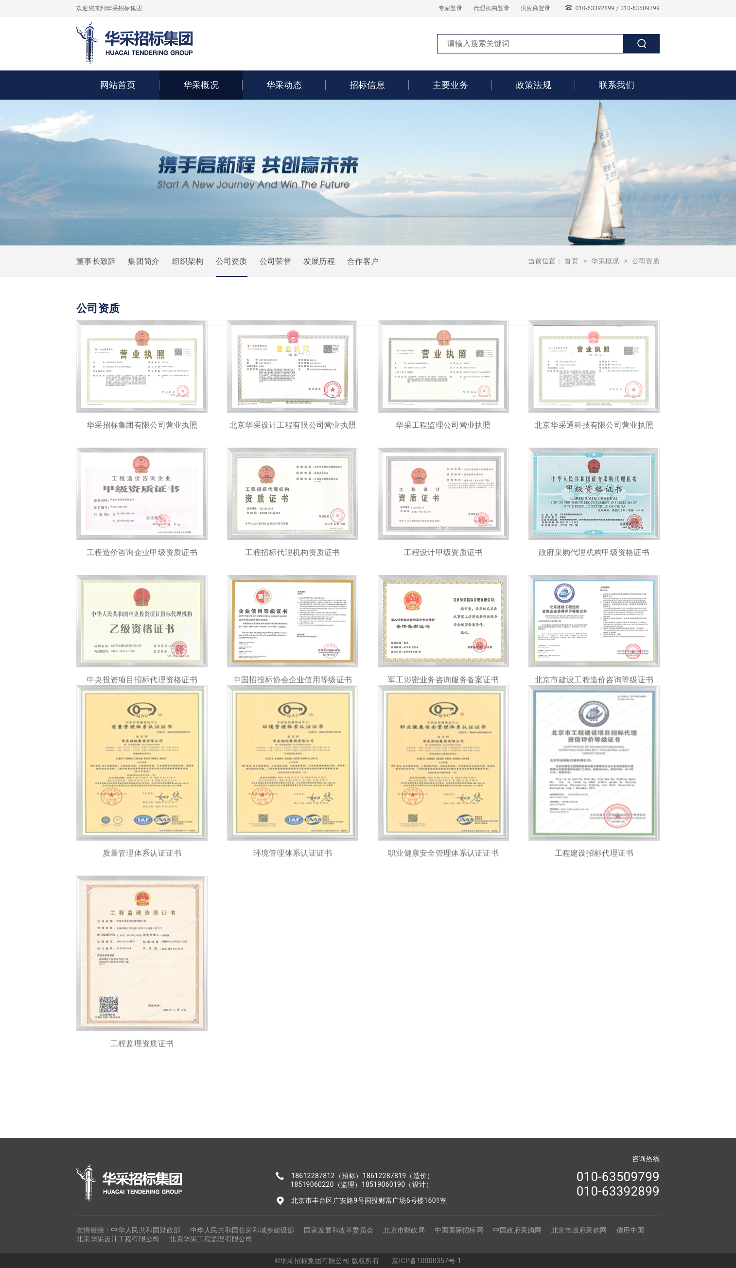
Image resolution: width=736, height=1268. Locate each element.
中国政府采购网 (517, 1230)
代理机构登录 (491, 8)
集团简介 (143, 261)
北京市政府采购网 (579, 1230)
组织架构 (188, 261)
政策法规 (533, 85)
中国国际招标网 (459, 1230)
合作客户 (363, 261)
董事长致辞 (96, 261)
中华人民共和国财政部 (145, 1230)
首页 (571, 261)
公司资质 (231, 261)
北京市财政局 (404, 1230)
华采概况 (201, 85)
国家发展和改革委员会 (338, 1230)
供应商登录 (535, 8)
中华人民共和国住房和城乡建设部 (242, 1230)
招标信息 (367, 85)
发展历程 (319, 261)
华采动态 (284, 85)
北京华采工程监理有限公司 (210, 1239)
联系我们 (616, 85)
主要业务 (450, 85)
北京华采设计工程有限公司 (117, 1239)
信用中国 (630, 1230)
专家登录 (450, 8)
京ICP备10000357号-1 (426, 1261)
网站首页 (118, 85)
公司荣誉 (275, 261)
